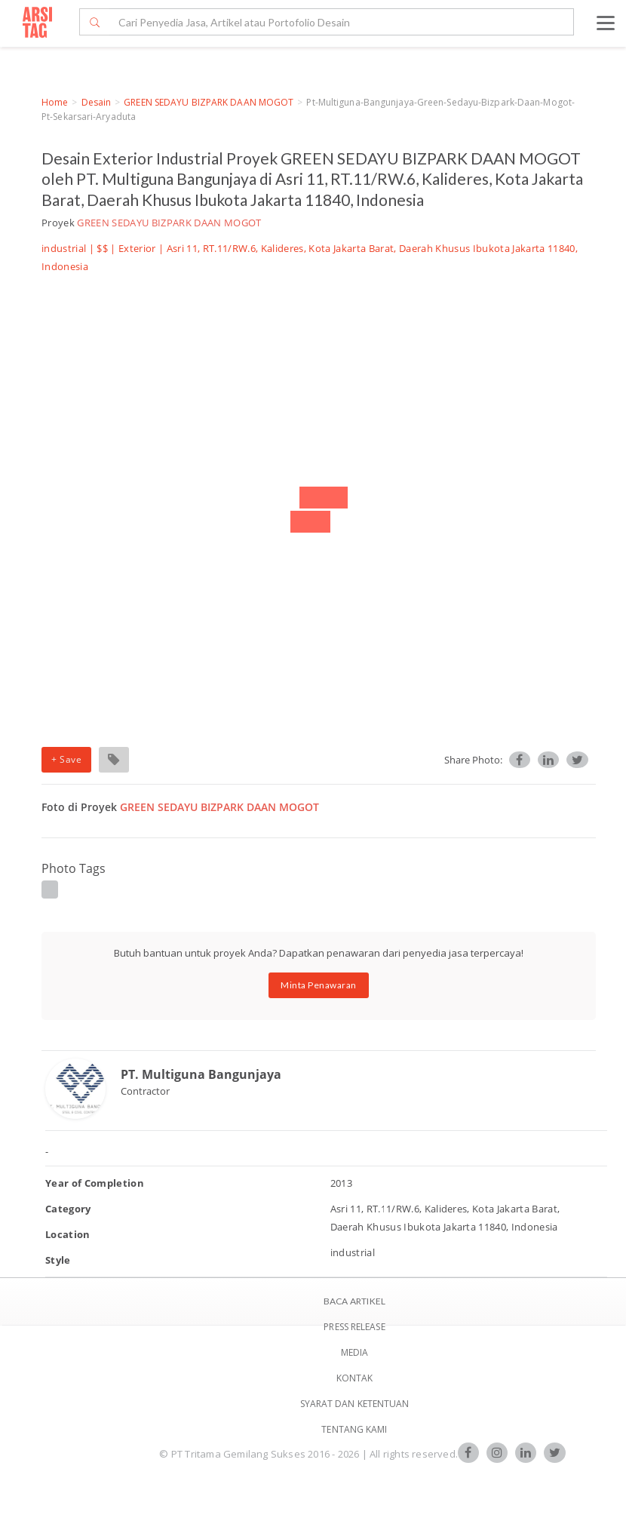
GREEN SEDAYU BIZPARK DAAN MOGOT (208, 102)
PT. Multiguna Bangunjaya (201, 1074)
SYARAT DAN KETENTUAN (355, 1403)
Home (54, 102)
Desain (96, 102)
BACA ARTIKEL (354, 1301)
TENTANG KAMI (354, 1429)
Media (355, 1352)
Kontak (354, 1378)
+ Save (66, 759)
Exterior (137, 248)
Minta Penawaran (319, 985)
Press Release (354, 1326)
